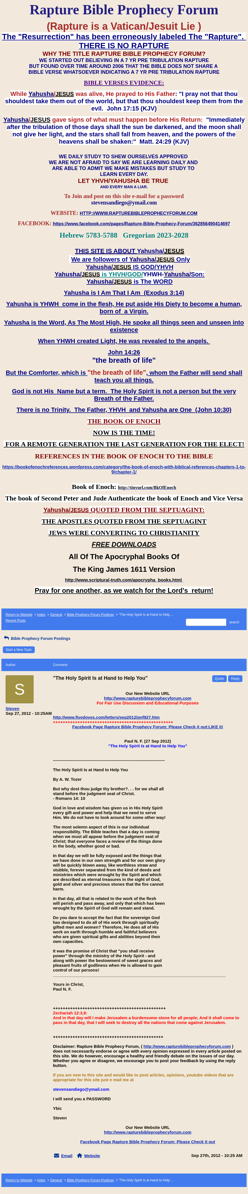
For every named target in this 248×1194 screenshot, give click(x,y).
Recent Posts (15, 621)
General (56, 615)
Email (66, 1155)
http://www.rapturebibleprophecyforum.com (147, 698)
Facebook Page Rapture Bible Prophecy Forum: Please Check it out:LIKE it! (147, 726)
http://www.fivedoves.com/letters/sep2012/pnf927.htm (106, 717)
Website (92, 1155)
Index (41, 615)
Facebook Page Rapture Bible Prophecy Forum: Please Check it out (147, 1141)
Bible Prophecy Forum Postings (90, 615)
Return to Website (19, 615)
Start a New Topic (19, 650)
